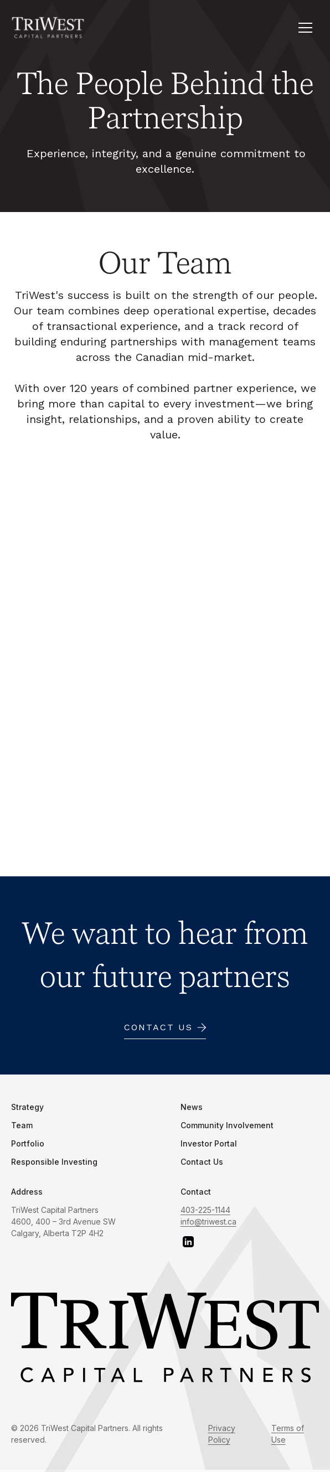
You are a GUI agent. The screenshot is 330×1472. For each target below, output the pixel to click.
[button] (305, 28)
